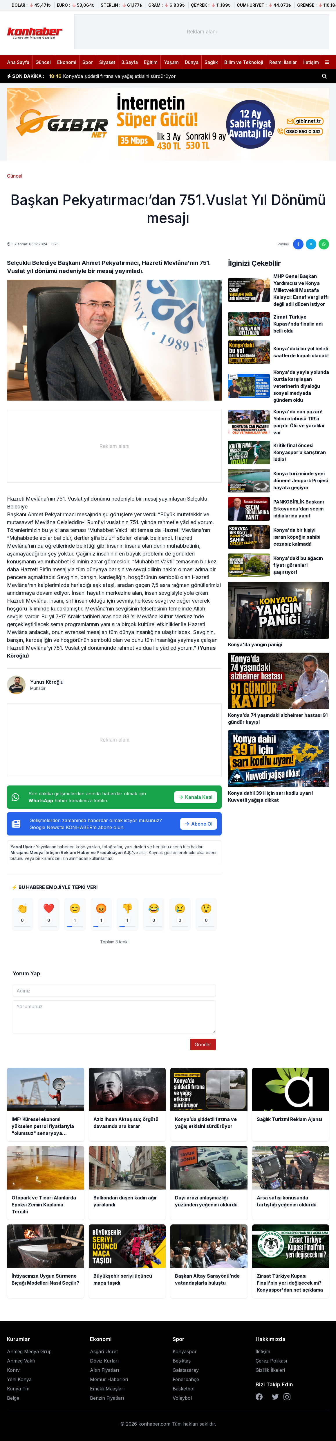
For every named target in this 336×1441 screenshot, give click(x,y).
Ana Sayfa (18, 62)
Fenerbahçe (186, 1380)
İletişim (311, 62)
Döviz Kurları (104, 1361)
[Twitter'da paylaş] (311, 244)
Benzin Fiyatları (107, 1398)
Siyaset (107, 62)
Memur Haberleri (109, 1380)
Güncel (43, 62)
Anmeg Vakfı (21, 1361)
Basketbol (183, 1389)
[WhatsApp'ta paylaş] (324, 244)
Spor (87, 62)
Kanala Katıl (195, 797)
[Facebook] (259, 1397)
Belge (13, 1398)
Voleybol (182, 1398)
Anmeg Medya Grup (29, 1352)
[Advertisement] (201, 31)
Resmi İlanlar (283, 62)
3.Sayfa (129, 62)
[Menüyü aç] (327, 62)
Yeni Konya (19, 1380)
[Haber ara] (324, 76)
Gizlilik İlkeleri (270, 1371)
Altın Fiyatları (104, 1371)
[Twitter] (275, 1397)
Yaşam (171, 62)
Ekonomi (66, 62)
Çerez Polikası (271, 1361)
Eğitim (151, 62)
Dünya (191, 62)
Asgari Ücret (104, 1352)
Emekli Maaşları (107, 1389)
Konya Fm (18, 1389)
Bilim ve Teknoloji (243, 62)
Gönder (203, 1045)
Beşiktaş (182, 1361)
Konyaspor (185, 1352)
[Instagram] (286, 1397)
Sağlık (211, 62)
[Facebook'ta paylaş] (298, 244)
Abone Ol (198, 824)
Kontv (13, 1371)
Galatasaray (186, 1371)
